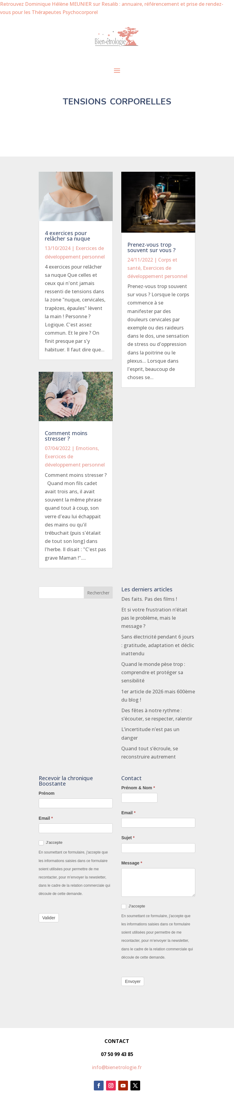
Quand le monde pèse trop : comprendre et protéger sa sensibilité (153, 672)
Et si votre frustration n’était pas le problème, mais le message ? (154, 617)
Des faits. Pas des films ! (149, 599)
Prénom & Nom (138, 787)
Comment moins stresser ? (66, 435)
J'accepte (50, 842)
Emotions (87, 448)
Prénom (47, 793)
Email (46, 818)
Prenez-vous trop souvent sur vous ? (151, 247)
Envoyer (132, 981)
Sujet (128, 837)
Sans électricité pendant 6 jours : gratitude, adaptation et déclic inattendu (157, 645)
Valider (48, 917)
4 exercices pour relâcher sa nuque (67, 235)
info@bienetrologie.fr (117, 1067)
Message (131, 863)
